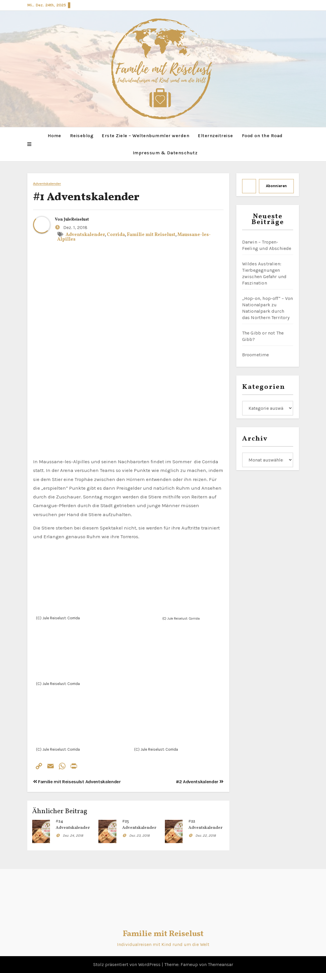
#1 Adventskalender (86, 197)
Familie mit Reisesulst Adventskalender (77, 781)
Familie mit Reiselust (151, 234)
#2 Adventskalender (200, 781)
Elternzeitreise (215, 135)
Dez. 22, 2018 (205, 835)
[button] (29, 144)
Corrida (116, 234)
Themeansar (220, 964)
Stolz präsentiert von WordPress (127, 964)
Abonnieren (276, 186)
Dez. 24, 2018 (73, 835)
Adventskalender (47, 184)
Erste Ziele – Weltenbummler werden (145, 135)
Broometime (255, 354)
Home (54, 135)
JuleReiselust (76, 219)
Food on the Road (262, 135)
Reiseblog (81, 135)
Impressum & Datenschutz (165, 152)
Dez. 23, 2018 (139, 835)
